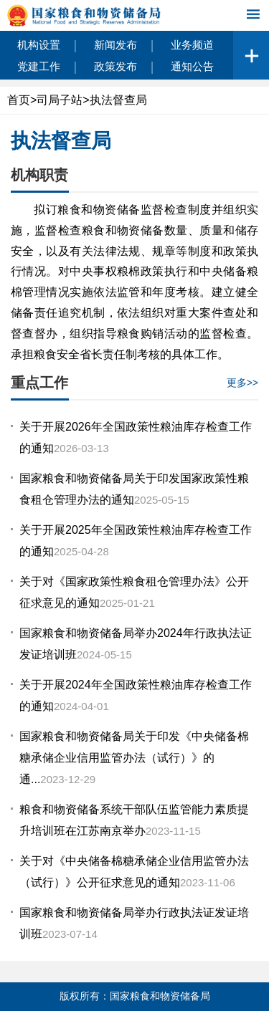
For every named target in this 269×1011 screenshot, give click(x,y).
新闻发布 (115, 45)
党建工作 (38, 66)
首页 (18, 100)
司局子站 (59, 100)
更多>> (242, 382)
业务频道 (192, 45)
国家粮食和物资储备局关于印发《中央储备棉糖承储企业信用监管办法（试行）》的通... (134, 757)
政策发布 (115, 66)
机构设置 (38, 45)
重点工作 (39, 382)
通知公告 (192, 66)
